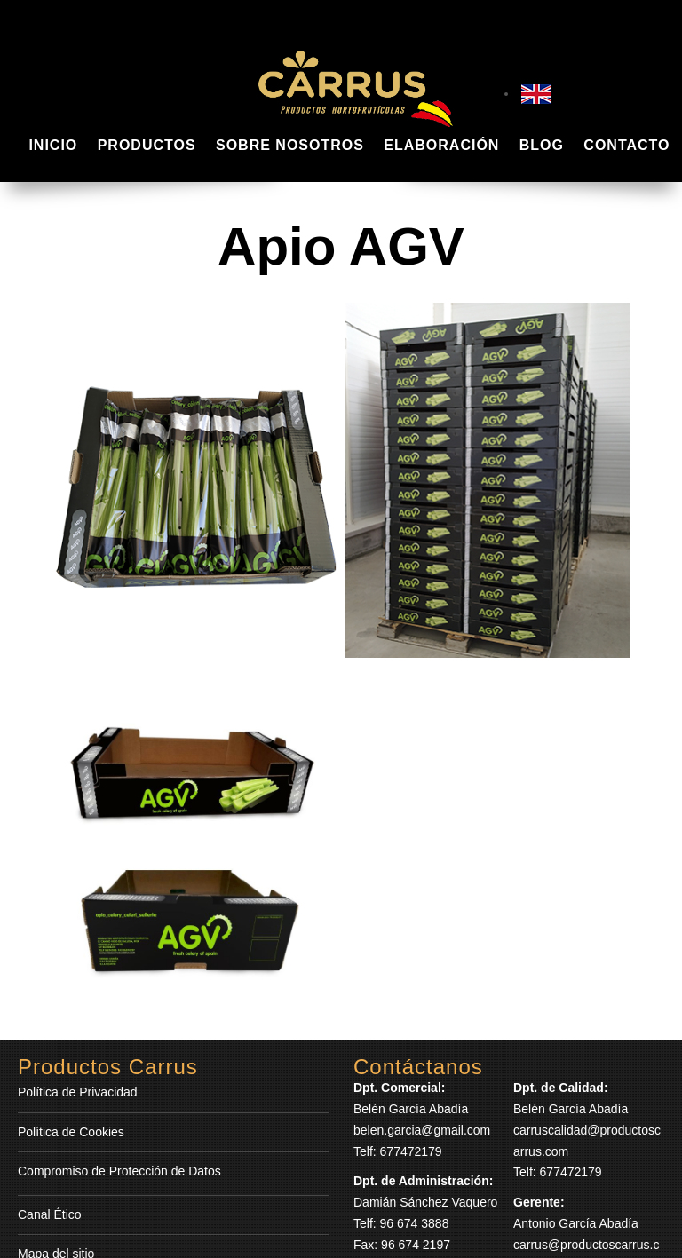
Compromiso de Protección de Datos (119, 1171)
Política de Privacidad (78, 1092)
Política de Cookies (71, 1132)
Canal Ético (50, 1214)
